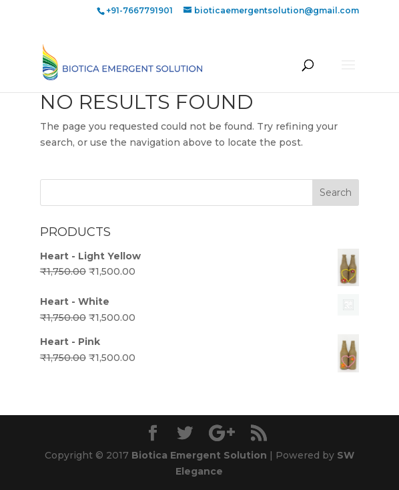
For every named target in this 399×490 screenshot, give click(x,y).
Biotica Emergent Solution (199, 455)
